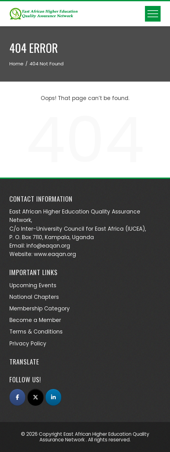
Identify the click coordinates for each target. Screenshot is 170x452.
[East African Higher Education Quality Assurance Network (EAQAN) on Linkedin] (53, 397)
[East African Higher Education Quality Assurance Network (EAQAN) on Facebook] (17, 397)
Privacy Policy (27, 343)
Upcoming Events (32, 285)
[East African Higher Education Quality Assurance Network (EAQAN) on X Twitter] (36, 397)
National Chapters (34, 297)
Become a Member (35, 320)
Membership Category (39, 308)
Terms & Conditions (36, 331)
